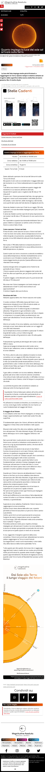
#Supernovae (38, 745)
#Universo (4, 15)
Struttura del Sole (7, 141)
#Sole (4, 69)
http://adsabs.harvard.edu (15, 684)
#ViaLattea (23, 11)
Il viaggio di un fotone (8, 144)
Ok (15, 769)
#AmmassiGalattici (6, 742)
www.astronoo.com (9, 687)
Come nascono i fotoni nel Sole (11, 137)
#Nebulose (22, 745)
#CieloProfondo (38, 742)
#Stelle (30, 745)
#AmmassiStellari (19, 742)
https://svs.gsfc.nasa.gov (31, 684)
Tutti (21, 15)
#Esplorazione (5, 745)
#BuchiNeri (28, 742)
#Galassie (14, 745)
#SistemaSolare (6, 11)
